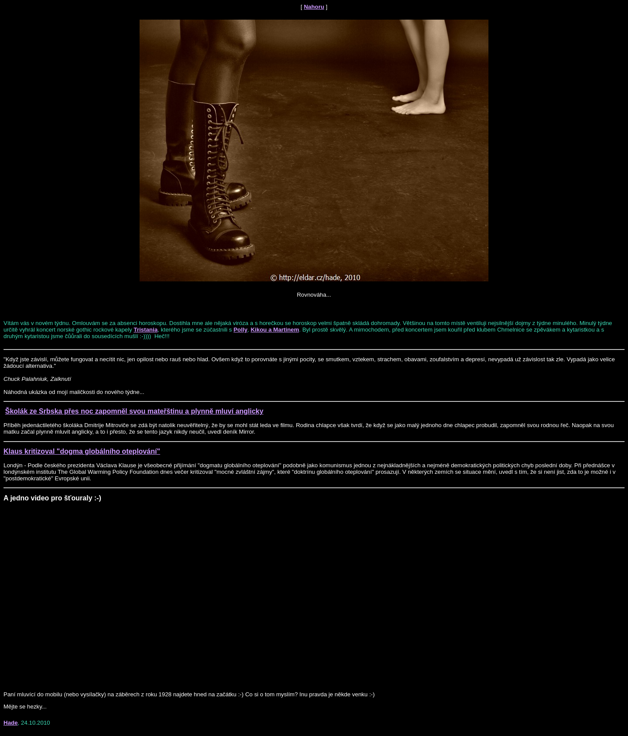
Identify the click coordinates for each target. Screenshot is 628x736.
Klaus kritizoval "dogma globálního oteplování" (81, 451)
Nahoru (314, 6)
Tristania (146, 329)
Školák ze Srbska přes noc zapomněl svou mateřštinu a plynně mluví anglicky (134, 411)
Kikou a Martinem (275, 329)
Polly (240, 329)
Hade (10, 722)
